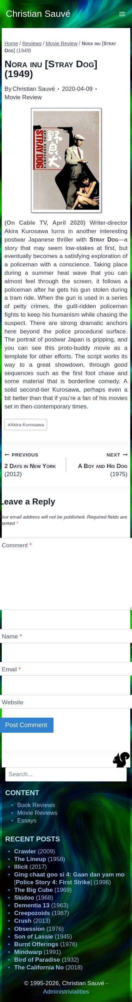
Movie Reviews (37, 813)
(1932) (46, 959)
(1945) (43, 936)
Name (12, 636)
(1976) (39, 929)
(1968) (33, 897)
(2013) (32, 921)
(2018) (48, 967)
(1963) (41, 905)
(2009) (34, 851)
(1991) (37, 952)
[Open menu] (122, 13)
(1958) (39, 859)
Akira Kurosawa (26, 424)
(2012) (32, 464)
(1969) (42, 890)
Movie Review (23, 97)
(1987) (41, 913)
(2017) (30, 867)
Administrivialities (66, 991)
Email (11, 669)
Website (12, 702)
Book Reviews (36, 805)
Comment (17, 545)
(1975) (100, 464)
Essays (27, 820)
